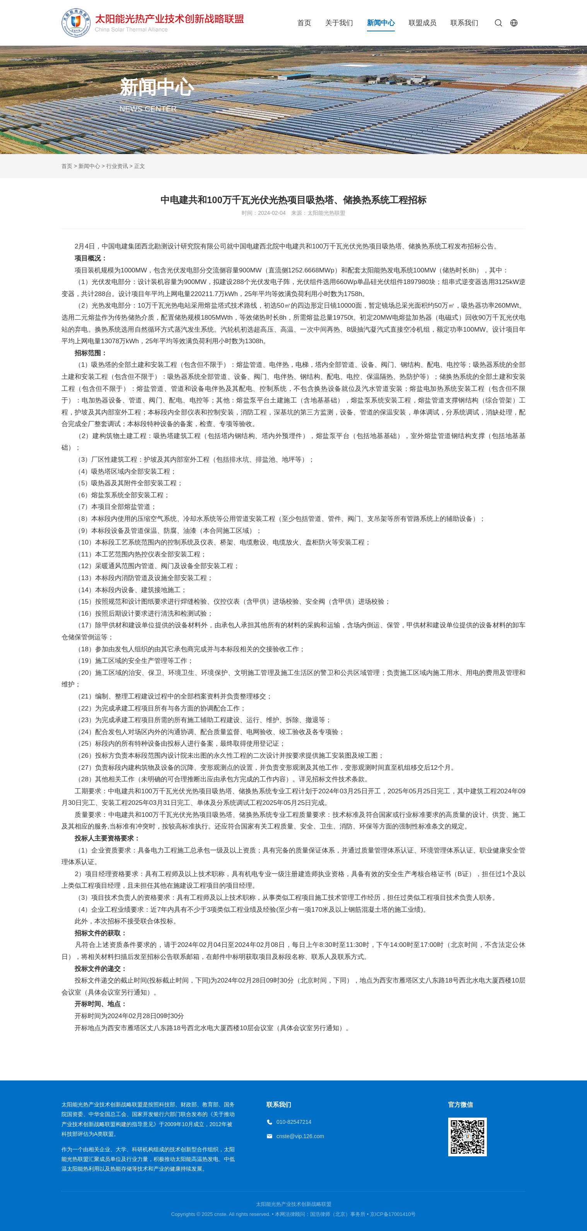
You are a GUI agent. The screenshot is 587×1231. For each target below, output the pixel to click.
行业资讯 (117, 166)
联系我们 (464, 23)
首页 (304, 23)
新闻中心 (381, 23)
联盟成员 (423, 23)
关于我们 (339, 23)
